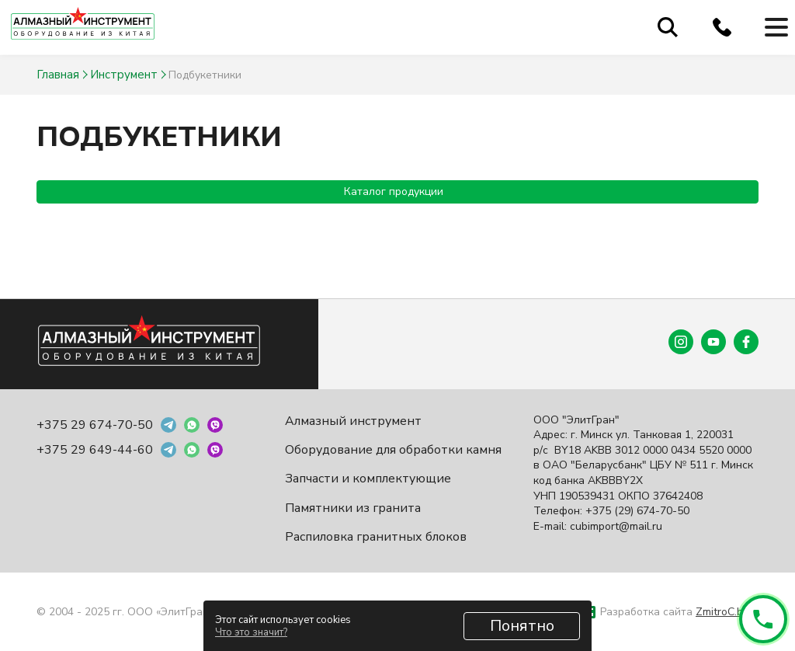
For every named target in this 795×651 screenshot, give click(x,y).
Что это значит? (251, 632)
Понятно (522, 625)
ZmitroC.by (722, 611)
